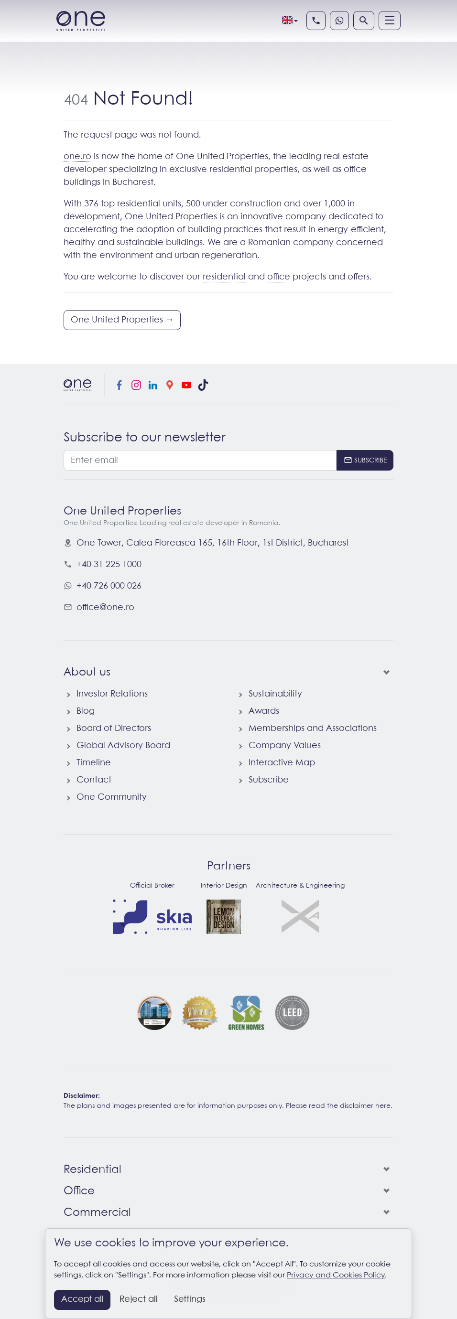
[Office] (384, 1191)
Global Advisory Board (123, 745)
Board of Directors (113, 728)
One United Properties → (122, 320)
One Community (111, 797)
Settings (190, 1299)
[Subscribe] (365, 460)
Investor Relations (112, 694)
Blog (85, 711)
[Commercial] (384, 1213)
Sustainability (275, 694)
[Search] (363, 20)
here (383, 1106)
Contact (93, 780)
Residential (92, 1170)
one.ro (77, 156)
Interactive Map (282, 763)
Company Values (285, 745)
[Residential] (384, 1170)
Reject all (139, 1299)
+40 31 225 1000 (108, 564)
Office (79, 1191)
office (278, 277)
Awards (264, 711)
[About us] (384, 672)
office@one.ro (105, 607)
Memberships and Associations (313, 728)
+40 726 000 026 (108, 586)
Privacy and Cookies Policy (336, 1275)
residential (224, 277)
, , (212, 543)
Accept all (82, 1299)
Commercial (97, 1213)
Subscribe (269, 780)
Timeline (93, 763)
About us (87, 672)
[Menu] (390, 20)
